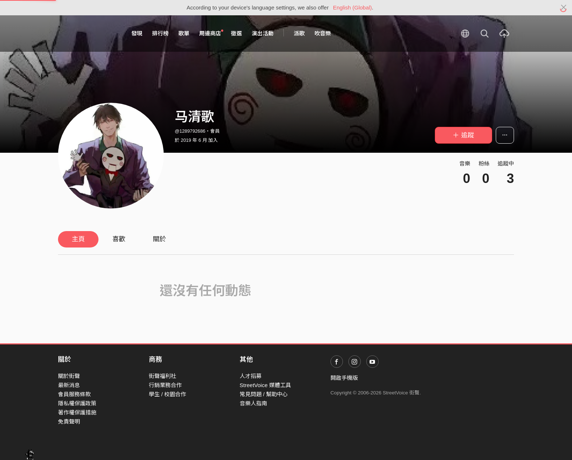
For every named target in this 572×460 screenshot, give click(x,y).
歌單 (183, 33)
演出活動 (263, 33)
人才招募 (251, 376)
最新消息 (69, 385)
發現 (136, 33)
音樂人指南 (253, 403)
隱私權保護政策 (77, 403)
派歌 (299, 33)
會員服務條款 (74, 394)
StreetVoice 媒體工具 (265, 385)
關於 (159, 239)
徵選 (236, 33)
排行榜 (160, 33)
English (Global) (352, 7)
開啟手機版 (344, 378)
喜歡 (118, 239)
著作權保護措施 (77, 412)
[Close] (564, 7)
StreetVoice (88, 33)
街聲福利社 (162, 376)
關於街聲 (69, 376)
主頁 (78, 239)
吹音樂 (322, 33)
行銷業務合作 (165, 385)
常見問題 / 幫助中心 (264, 394)
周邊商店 (211, 33)
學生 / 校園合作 (167, 394)
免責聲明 (69, 421)
